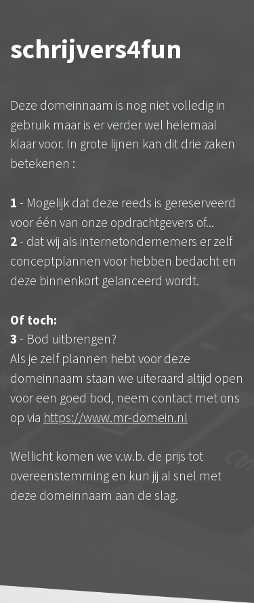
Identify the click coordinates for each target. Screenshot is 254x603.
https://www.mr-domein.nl (115, 417)
